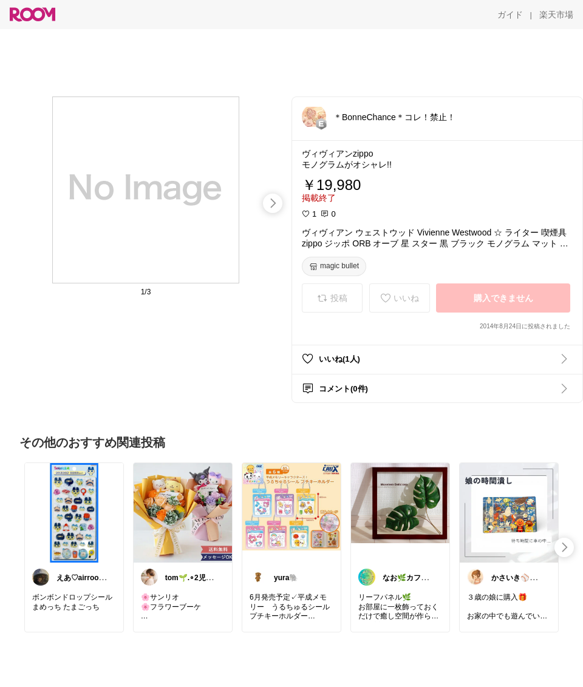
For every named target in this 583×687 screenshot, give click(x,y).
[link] (74, 512)
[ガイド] (510, 14)
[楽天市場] (556, 14)
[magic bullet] (334, 266)
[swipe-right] (272, 203)
